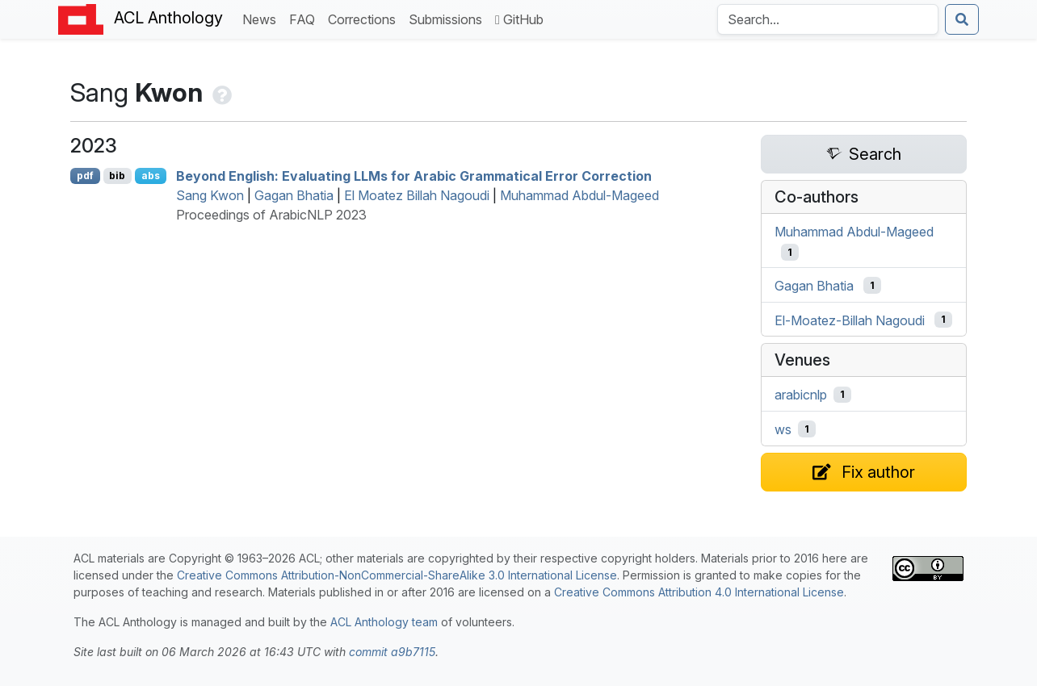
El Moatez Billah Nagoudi (416, 195)
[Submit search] (962, 19)
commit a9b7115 (392, 652)
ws (783, 429)
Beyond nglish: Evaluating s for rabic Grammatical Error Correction (414, 176)
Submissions (449, 18)
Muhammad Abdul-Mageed (579, 195)
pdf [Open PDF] (85, 175)
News (262, 18)
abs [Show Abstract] (150, 175)
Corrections (365, 18)
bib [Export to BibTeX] (117, 175)
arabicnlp (801, 395)
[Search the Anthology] (827, 19)
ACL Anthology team (384, 622)
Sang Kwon (210, 195)
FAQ (305, 18)
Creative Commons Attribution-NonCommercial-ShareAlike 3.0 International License (397, 575)
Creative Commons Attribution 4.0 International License (699, 592)
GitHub (519, 19)
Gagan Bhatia (294, 195)
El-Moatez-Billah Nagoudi (850, 320)
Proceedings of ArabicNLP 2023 (271, 215)
